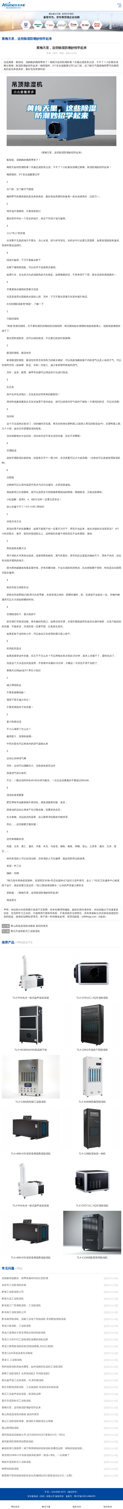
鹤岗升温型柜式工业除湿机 (16, 1461)
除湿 (89, 167)
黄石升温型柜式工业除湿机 (25, 931)
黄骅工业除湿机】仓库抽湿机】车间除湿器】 (26, 1373)
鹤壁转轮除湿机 (10, 1468)
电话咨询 (107, 1504)
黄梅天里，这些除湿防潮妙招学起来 (21, 1407)
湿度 (62, 484)
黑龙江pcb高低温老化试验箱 (17, 1353)
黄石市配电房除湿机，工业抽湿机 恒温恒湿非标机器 (30, 1387)
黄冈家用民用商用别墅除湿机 (17, 1441)
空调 (13, 457)
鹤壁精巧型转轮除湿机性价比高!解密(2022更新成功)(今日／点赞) (37, 1475)
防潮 (21, 167)
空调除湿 (11, 450)
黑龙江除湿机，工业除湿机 (16, 1325)
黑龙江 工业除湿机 (12, 1359)
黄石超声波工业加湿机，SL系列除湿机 (23, 1380)
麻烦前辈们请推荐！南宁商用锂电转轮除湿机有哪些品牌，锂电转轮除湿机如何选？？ (43, 1448)
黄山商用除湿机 (10, 1427)
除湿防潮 (41, 892)
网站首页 (15, 1504)
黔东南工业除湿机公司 (14, 1312)
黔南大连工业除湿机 (13, 1298)
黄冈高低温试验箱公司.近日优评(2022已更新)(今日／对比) (33, 1434)
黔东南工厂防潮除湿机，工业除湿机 (21, 1305)
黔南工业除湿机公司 (13, 1291)
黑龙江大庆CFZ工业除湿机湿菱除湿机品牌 (25, 1339)
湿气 (94, 360)
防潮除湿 (15, 304)
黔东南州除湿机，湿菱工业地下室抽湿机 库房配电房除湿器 (34, 1319)
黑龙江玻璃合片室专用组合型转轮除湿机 (24, 1332)
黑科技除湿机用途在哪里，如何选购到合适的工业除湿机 (32, 1366)
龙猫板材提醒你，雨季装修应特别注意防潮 (25, 1278)
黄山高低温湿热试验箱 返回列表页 (29, 925)
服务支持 (77, 1504)
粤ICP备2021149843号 (84, 1496)
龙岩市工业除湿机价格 (14, 1285)
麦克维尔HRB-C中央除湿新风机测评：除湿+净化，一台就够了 (36, 1455)
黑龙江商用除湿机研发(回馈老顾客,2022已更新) (27, 1346)
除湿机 (116, 457)
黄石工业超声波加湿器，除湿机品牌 (21, 1393)
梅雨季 (29, 159)
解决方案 (46, 1504)
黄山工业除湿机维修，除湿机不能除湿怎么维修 (27, 1421)
